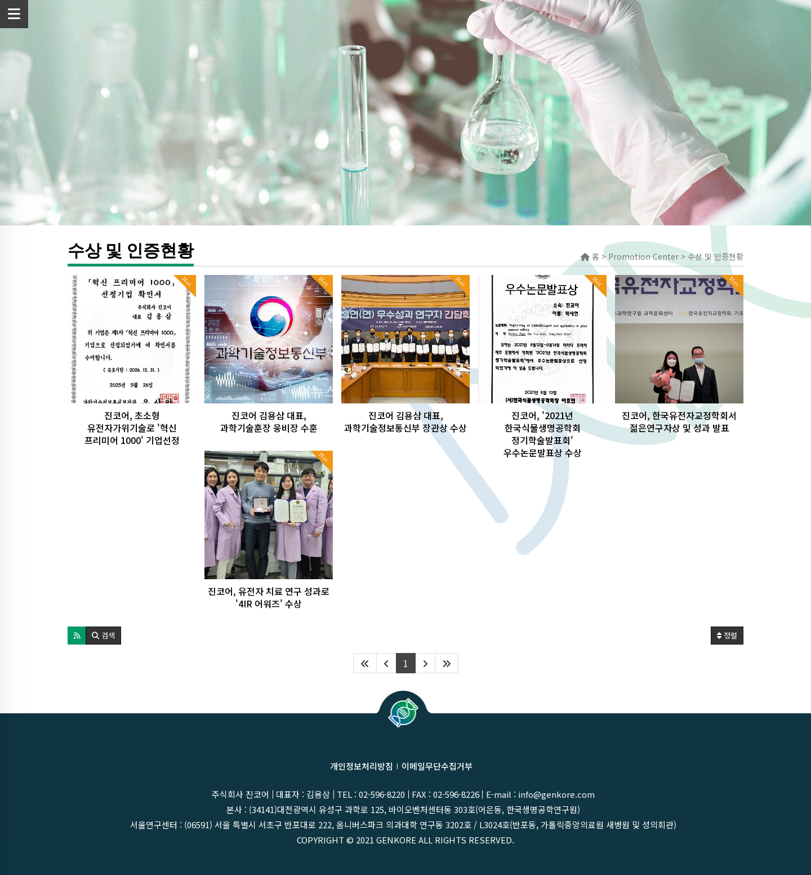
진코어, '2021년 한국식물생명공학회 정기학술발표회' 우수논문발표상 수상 (542, 433)
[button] (77, 636)
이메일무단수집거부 (437, 766)
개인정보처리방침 (361, 766)
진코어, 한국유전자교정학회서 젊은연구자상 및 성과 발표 (679, 421)
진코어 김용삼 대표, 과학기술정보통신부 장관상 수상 (405, 421)
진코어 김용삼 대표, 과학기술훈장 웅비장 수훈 (269, 421)
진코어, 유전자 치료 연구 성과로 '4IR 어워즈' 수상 (268, 597)
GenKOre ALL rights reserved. (445, 840)
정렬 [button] (727, 635)
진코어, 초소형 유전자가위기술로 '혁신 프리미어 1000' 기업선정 (132, 427)
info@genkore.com (556, 794)
